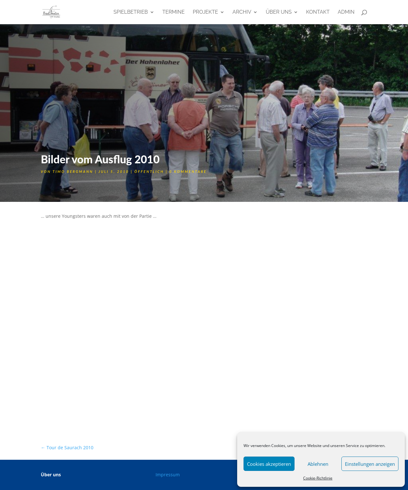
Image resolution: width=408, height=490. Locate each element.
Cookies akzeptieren (269, 464)
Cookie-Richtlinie (317, 478)
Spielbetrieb (130, 12)
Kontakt (318, 12)
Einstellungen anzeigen (370, 464)
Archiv (241, 12)
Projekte (205, 12)
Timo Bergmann (73, 171)
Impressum (168, 475)
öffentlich (149, 171)
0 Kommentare (188, 171)
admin (346, 12)
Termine (173, 12)
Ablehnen (318, 464)
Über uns (279, 12)
